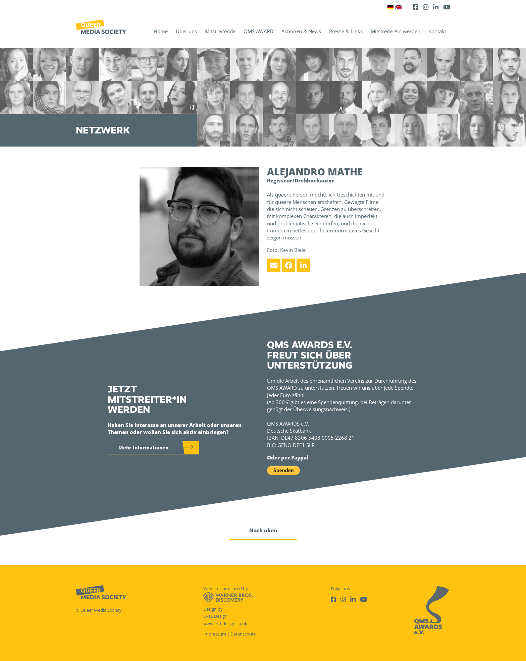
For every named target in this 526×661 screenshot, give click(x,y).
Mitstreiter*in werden (395, 31)
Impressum (214, 634)
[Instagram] (425, 7)
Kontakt (437, 31)
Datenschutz (243, 634)
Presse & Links (346, 31)
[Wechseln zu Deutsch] (390, 6)
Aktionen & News (301, 31)
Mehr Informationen (143, 447)
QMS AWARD (258, 31)
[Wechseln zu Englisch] (398, 6)
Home (161, 31)
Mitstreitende (220, 31)
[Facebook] (415, 7)
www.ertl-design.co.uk (225, 623)
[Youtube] (446, 7)
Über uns (186, 31)
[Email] (273, 265)
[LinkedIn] (435, 7)
